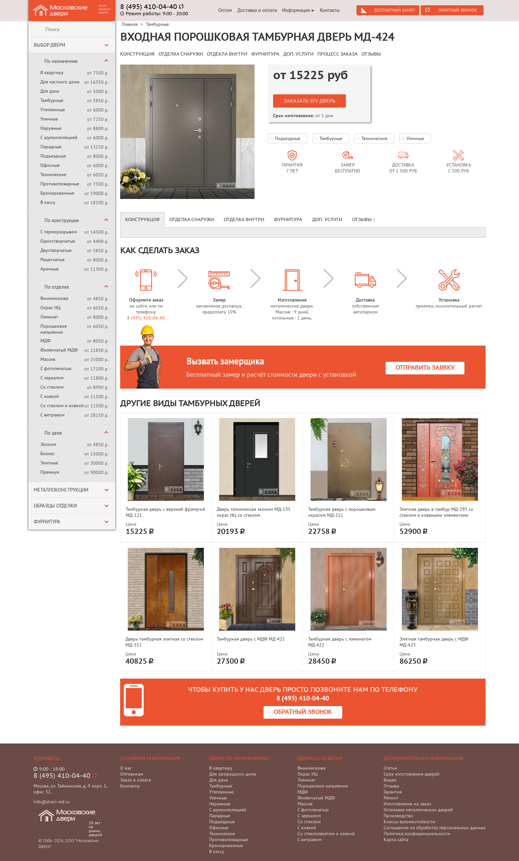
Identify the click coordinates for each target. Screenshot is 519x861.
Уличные (49, 119)
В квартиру (52, 72)
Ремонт (391, 798)
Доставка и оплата (257, 10)
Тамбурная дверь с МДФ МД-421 (251, 639)
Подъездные (53, 156)
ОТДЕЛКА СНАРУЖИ (181, 54)
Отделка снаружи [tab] (191, 219)
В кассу (47, 202)
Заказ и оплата (135, 780)
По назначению (61, 61)
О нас (126, 768)
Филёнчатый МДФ (59, 350)
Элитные (49, 463)
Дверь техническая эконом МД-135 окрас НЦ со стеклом (254, 512)
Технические (53, 174)
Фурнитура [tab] (288, 219)
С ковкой (49, 396)
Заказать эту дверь (309, 101)
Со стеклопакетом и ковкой (326, 834)
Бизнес (47, 453)
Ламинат (49, 317)
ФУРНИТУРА (265, 54)
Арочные (49, 269)
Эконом (48, 444)
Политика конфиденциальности (417, 834)
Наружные (51, 128)
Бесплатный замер (394, 10)
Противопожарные (59, 184)
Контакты (330, 10)
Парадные (50, 147)
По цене (53, 433)
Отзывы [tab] (363, 219)
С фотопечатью (55, 368)
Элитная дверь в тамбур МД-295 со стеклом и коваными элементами (436, 512)
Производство (398, 816)
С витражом (52, 415)
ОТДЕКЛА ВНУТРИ (227, 54)
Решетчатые (52, 260)
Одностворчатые (57, 241)
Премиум (49, 472)
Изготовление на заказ (407, 804)
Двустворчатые (55, 250)
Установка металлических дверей (418, 810)
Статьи (390, 768)
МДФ (45, 341)
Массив (47, 359)
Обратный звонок (457, 10)
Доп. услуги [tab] (327, 219)
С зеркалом (52, 378)
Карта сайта (396, 839)
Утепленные (52, 110)
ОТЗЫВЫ (371, 54)
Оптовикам (131, 774)
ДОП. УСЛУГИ (298, 54)
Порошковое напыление (53, 329)
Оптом (225, 10)
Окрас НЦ (50, 308)
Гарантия (393, 792)
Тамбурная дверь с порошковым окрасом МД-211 (341, 512)
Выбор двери (49, 45)
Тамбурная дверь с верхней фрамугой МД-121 (165, 512)
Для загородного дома (232, 774)
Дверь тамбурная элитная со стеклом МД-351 (164, 642)
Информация (298, 10)
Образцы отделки (55, 505)
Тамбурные (51, 100)
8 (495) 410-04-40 (146, 318)
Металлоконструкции (61, 490)
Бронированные (57, 193)
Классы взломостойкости (409, 822)
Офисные (50, 165)
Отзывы (391, 786)
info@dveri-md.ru (51, 802)
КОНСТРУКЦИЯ (137, 54)
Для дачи (49, 91)
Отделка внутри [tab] (244, 219)
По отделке (56, 287)
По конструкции (61, 220)
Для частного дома (59, 82)
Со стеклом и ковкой (62, 405)
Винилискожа (54, 298)
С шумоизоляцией (58, 137)
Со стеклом (52, 387)
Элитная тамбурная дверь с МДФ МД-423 (434, 642)
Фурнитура (47, 521)
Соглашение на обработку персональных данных (435, 828)
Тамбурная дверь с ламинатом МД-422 (339, 642)
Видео (390, 780)
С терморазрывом (58, 232)
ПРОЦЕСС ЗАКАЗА (337, 54)
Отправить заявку (425, 367)
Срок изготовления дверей (412, 774)
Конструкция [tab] (142, 219)
